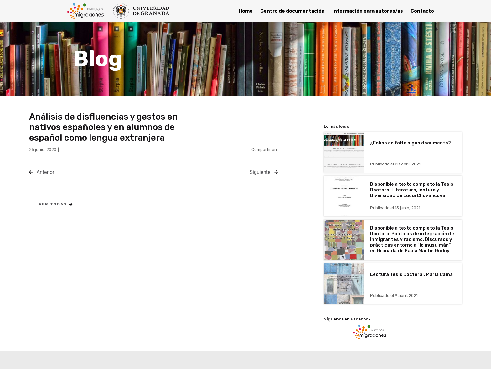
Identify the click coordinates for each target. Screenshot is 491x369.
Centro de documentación (292, 11)
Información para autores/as (367, 11)
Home (246, 11)
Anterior (45, 172)
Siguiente (260, 172)
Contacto (422, 11)
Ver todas (55, 204)
